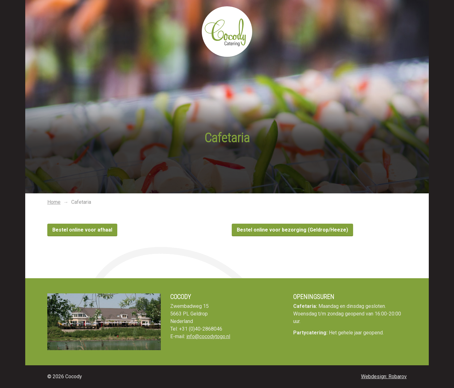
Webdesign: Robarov (384, 376)
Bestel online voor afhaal (82, 230)
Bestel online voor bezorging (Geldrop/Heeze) (292, 230)
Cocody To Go (227, 31)
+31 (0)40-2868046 (200, 329)
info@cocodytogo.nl (208, 336)
